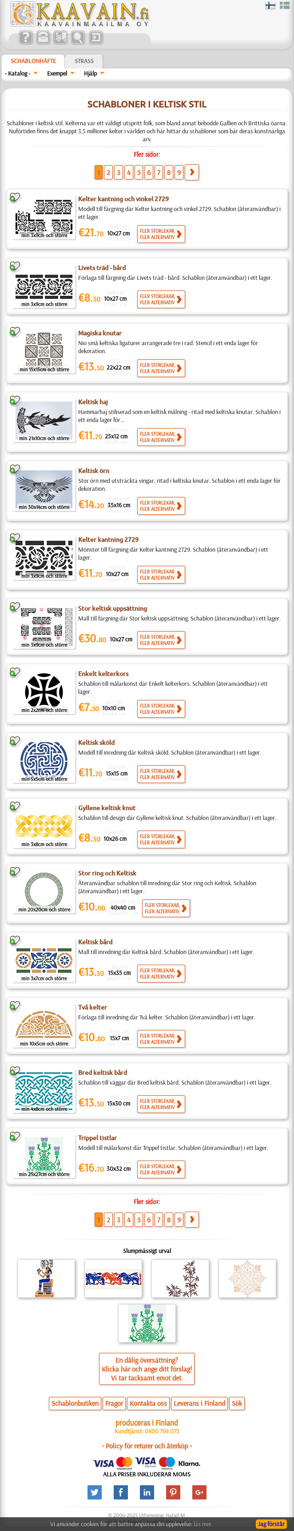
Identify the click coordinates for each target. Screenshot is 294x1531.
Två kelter (92, 1007)
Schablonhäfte (33, 61)
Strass (84, 61)
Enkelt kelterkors (103, 673)
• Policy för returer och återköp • (147, 1445)
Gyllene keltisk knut (106, 807)
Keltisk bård (95, 942)
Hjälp (90, 73)
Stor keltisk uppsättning (112, 608)
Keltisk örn (93, 470)
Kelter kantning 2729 (108, 539)
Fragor (114, 1403)
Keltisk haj (93, 402)
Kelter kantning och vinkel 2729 (123, 199)
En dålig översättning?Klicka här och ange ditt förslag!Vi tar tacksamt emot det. (147, 1369)
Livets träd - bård (102, 267)
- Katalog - (17, 73)
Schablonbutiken (75, 1403)
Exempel (57, 73)
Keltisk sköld (96, 742)
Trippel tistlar (97, 1137)
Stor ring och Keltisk (107, 873)
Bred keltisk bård (102, 1072)
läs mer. (203, 1524)
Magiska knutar (100, 333)
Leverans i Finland (199, 1403)
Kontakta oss (148, 1403)
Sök (237, 1403)
